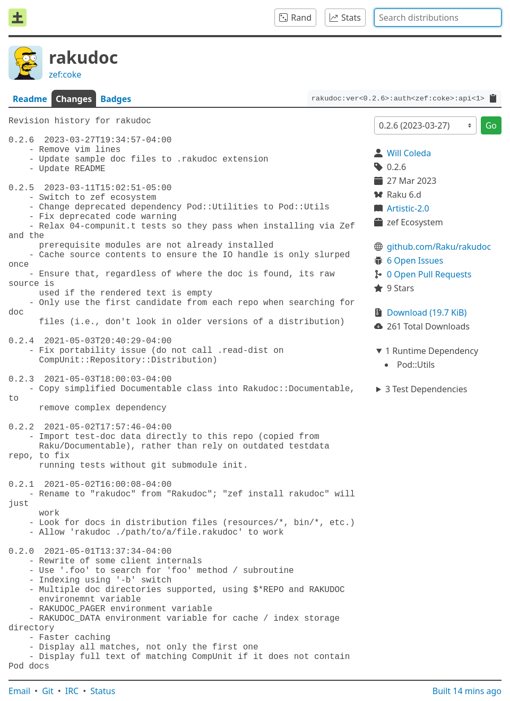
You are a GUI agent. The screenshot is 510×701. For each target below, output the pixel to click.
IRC (72, 691)
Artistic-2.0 (408, 208)
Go (491, 125)
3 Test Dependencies (426, 389)
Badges (115, 99)
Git (48, 691)
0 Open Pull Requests (429, 274)
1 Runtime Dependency (431, 351)
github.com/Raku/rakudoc (439, 246)
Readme (30, 99)
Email (19, 691)
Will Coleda (409, 153)
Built (467, 691)
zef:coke (65, 74)
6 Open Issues (415, 260)
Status (102, 691)
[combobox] (438, 18)
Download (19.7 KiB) (426, 312)
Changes (74, 99)
